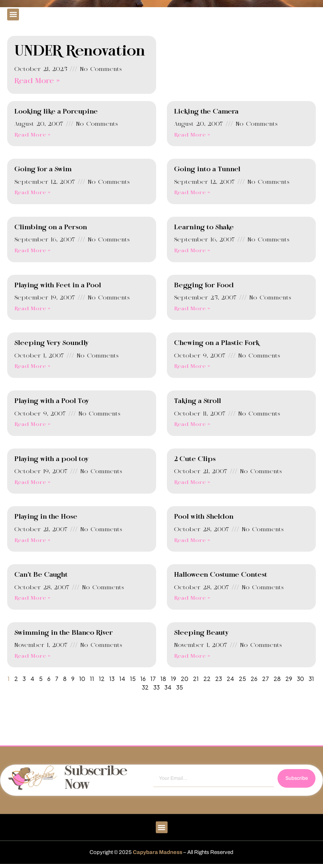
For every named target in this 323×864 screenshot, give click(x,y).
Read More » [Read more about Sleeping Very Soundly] (32, 366)
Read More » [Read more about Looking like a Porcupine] (32, 135)
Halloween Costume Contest (220, 575)
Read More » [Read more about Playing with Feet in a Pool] (32, 308)
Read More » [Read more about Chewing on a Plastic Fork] (192, 366)
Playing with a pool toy (51, 459)
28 (277, 678)
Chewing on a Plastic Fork (216, 343)
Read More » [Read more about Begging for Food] (192, 308)
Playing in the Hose (45, 517)
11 (92, 678)
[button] (13, 14)
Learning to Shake (204, 227)
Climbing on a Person (50, 227)
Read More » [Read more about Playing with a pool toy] (32, 482)
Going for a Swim (43, 169)
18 (163, 678)
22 (207, 678)
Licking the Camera (206, 111)
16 (143, 678)
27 (265, 678)
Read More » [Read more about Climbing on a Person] (32, 250)
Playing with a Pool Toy (51, 401)
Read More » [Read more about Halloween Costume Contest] (192, 598)
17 (153, 678)
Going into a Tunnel (207, 169)
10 (82, 678)
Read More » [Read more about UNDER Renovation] (37, 81)
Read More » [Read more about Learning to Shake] (192, 250)
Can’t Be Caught (41, 575)
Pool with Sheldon (203, 517)
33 (156, 687)
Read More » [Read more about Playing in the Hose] (32, 540)
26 (254, 678)
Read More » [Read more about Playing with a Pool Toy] (32, 424)
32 (145, 687)
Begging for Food (204, 285)
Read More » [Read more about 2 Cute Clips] (192, 482)
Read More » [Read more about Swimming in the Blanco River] (32, 656)
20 (184, 678)
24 (230, 678)
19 (173, 678)
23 (218, 678)
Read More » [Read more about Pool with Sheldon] (192, 540)
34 (168, 687)
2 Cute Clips (195, 459)
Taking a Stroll (197, 401)
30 (300, 678)
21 (196, 678)
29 (288, 678)
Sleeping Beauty (201, 633)
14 (122, 678)
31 (311, 678)
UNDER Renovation (79, 51)
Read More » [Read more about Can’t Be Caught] (32, 598)
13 (112, 678)
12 (102, 678)
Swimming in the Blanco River (63, 633)
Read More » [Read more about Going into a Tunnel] (192, 192)
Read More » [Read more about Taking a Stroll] (192, 424)
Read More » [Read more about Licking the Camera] (192, 135)
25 (242, 678)
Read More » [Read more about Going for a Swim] (32, 192)
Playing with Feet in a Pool (57, 285)
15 (133, 678)
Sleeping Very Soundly (51, 343)
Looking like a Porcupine (56, 111)
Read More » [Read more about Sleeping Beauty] (192, 656)
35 (179, 687)
